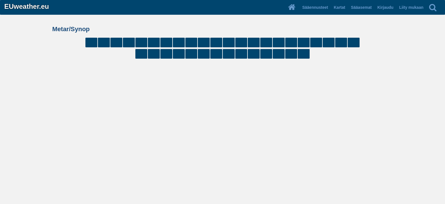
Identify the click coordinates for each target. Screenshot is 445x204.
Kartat (339, 7)
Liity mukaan (411, 7)
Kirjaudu (385, 7)
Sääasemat (361, 7)
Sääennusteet (315, 7)
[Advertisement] (222, 79)
